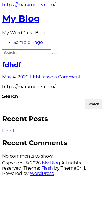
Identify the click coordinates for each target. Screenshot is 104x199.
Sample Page (28, 42)
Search (10, 96)
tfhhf (34, 77)
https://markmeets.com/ (28, 4)
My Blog (21, 18)
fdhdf (11, 65)
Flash (47, 168)
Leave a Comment (60, 77)
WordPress (42, 173)
